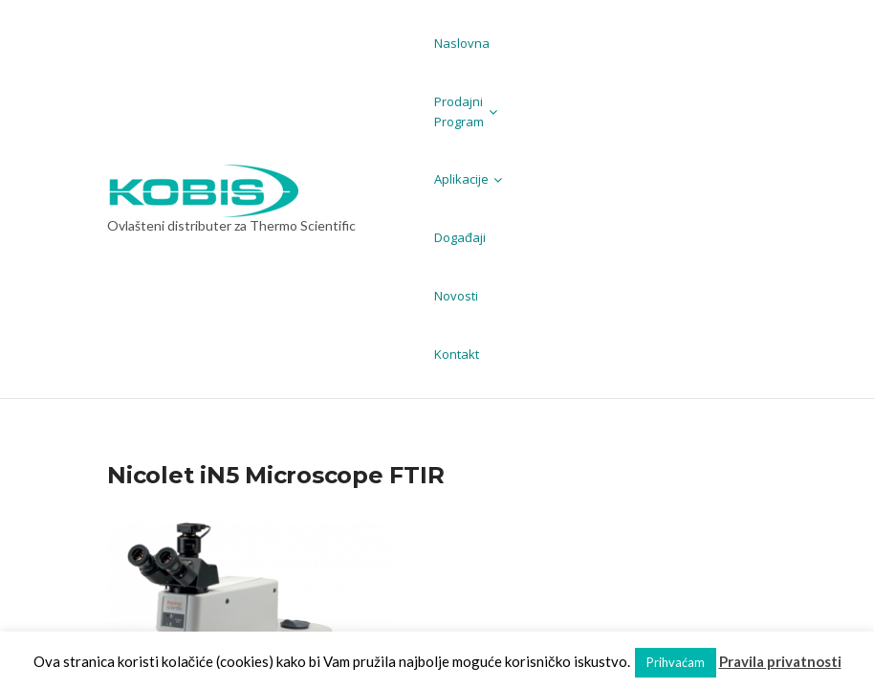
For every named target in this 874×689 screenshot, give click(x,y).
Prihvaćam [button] (675, 662)
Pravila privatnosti (780, 661)
